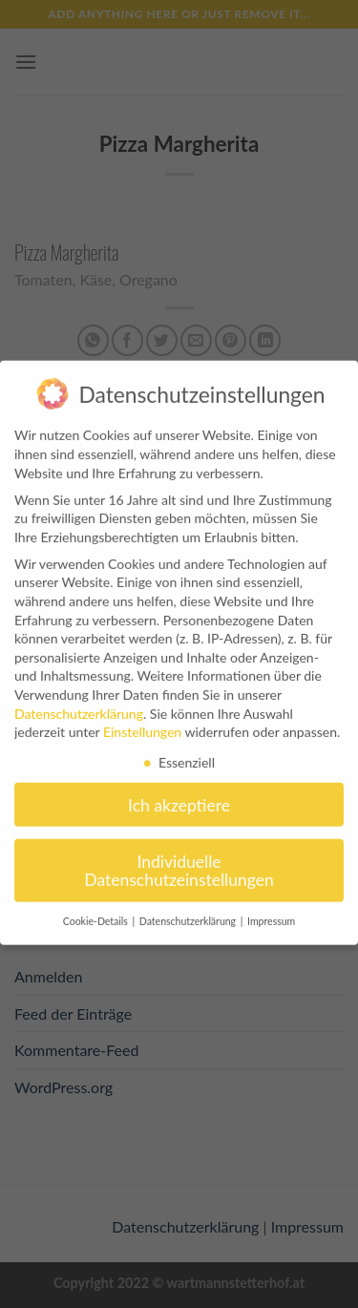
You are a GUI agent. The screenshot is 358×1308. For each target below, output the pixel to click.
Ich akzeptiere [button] (179, 792)
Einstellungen (142, 718)
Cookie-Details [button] (97, 908)
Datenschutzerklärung (78, 700)
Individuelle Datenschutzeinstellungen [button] (178, 857)
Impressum (271, 908)
